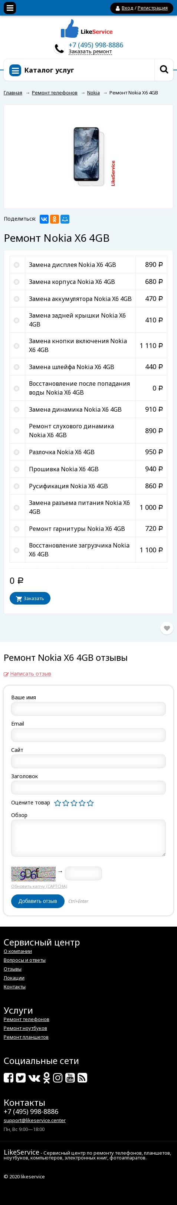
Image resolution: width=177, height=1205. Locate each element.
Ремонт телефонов (26, 1019)
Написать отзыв (30, 674)
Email (17, 723)
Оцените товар (30, 802)
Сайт (17, 749)
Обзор (19, 815)
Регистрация (153, 7)
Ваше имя (23, 697)
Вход (128, 7)
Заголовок (24, 776)
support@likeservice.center (35, 1120)
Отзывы (13, 968)
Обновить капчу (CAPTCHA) (39, 886)
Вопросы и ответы (25, 960)
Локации (14, 977)
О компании (18, 951)
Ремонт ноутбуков (25, 1028)
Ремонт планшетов (26, 1037)
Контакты (15, 986)
